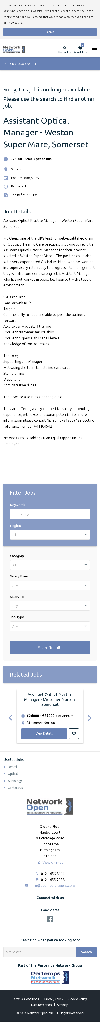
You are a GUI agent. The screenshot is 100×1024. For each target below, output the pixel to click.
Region (15, 526)
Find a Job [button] (64, 52)
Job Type (17, 617)
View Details (44, 733)
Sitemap (62, 1005)
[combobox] (50, 535)
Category (17, 556)
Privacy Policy (53, 999)
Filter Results (50, 647)
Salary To (17, 597)
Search (86, 952)
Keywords (17, 505)
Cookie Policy (77, 999)
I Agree (50, 31)
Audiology (15, 781)
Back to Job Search (19, 63)
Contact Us (15, 788)
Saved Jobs (80, 50)
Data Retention (41, 1005)
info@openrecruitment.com (50, 886)
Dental (12, 767)
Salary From (19, 576)
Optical (13, 774)
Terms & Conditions (25, 999)
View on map (50, 862)
